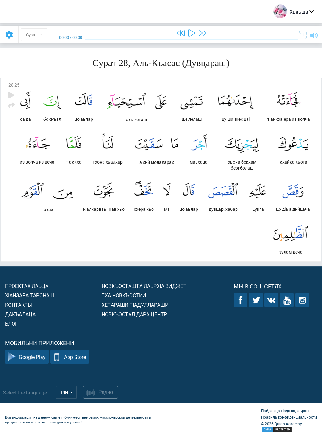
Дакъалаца (20, 314)
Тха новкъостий (124, 295)
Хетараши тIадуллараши (135, 304)
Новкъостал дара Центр (134, 314)
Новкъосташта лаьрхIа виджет (144, 285)
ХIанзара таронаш (29, 295)
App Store (69, 357)
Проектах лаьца (26, 285)
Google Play (27, 357)
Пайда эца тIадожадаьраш (285, 410)
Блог (11, 323)
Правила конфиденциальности (289, 417)
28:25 (13, 85)
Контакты (18, 304)
